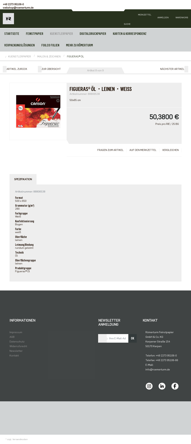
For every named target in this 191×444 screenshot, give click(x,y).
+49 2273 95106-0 (13, 4)
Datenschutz (17, 341)
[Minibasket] (181, 18)
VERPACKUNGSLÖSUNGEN (19, 45)
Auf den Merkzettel (142, 150)
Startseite (11, 34)
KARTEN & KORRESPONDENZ (129, 34)
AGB (12, 337)
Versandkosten (20, 439)
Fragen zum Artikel (110, 150)
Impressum (16, 332)
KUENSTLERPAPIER (61, 34)
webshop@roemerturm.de (18, 7)
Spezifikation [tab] (23, 179)
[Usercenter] (163, 18)
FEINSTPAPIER (34, 34)
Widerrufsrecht (18, 346)
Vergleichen (170, 150)
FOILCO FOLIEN (50, 45)
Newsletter (16, 351)
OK (132, 338)
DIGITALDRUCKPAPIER (93, 34)
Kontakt (14, 355)
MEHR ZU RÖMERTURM (79, 45)
